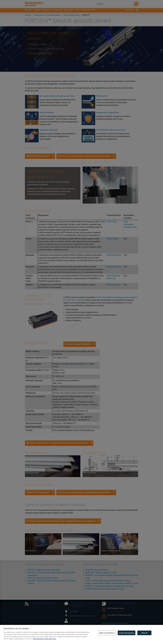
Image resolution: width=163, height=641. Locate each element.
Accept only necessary (126, 636)
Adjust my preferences (107, 636)
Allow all (144, 636)
